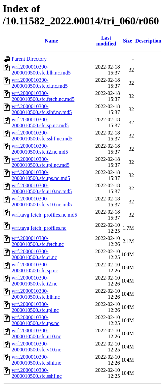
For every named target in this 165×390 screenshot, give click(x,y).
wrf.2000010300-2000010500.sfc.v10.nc (36, 346)
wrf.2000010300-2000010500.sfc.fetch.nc (38, 241)
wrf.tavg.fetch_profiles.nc (39, 228)
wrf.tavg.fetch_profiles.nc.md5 (44, 215)
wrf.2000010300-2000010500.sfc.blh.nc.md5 (41, 69)
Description (148, 41)
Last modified (106, 40)
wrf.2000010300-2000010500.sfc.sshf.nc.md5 (42, 135)
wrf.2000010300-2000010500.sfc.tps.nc (35, 320)
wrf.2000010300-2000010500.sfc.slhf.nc (36, 360)
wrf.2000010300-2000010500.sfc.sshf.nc (37, 373)
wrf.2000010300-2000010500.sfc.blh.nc (36, 294)
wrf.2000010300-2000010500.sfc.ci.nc (34, 254)
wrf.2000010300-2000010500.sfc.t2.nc (34, 280)
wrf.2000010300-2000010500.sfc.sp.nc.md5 (40, 122)
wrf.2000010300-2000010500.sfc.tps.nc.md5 (41, 175)
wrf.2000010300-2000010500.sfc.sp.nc (35, 267)
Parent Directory (29, 59)
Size (127, 41)
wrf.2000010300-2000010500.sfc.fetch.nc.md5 (43, 96)
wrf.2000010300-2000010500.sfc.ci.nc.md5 (40, 83)
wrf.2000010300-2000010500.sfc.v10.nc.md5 (42, 201)
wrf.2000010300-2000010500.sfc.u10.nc (36, 333)
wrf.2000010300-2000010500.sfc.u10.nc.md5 (42, 188)
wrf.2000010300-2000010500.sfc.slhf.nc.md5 (42, 109)
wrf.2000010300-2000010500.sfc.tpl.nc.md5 (40, 162)
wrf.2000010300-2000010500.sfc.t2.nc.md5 (40, 149)
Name (51, 41)
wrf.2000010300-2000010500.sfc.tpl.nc (35, 307)
